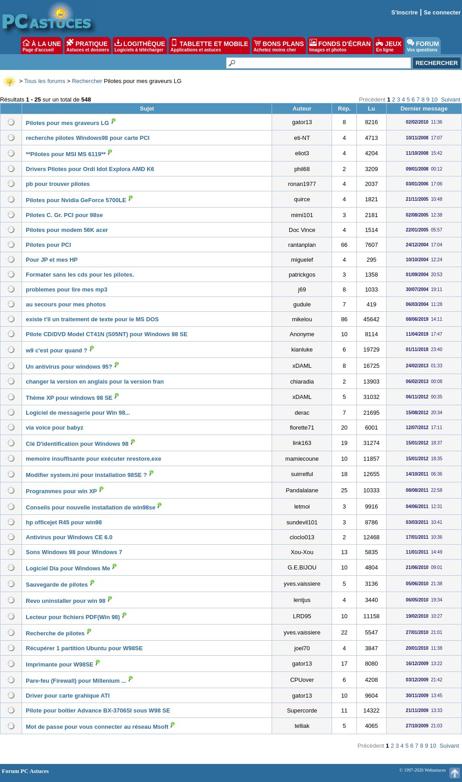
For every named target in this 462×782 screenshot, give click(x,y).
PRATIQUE (87, 45)
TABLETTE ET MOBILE (209, 45)
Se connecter (442, 12)
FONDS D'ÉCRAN (340, 45)
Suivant (450, 99)
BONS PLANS (279, 45)
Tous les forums (44, 81)
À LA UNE (42, 45)
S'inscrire (404, 12)
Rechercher (87, 81)
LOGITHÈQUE (140, 45)
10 (434, 99)
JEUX (388, 45)
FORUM (423, 45)
